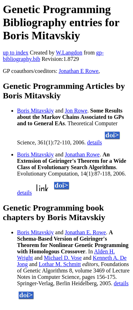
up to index (15, 53)
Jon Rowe (76, 111)
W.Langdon (69, 53)
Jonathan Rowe (82, 154)
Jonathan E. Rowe (85, 232)
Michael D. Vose (63, 258)
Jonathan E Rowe (79, 71)
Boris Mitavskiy (35, 111)
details (94, 142)
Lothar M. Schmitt (60, 264)
